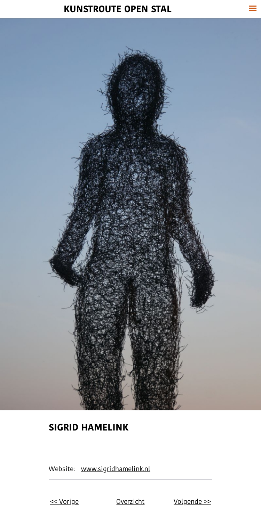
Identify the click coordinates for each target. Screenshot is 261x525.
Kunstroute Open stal (118, 8)
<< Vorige (64, 501)
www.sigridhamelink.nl (115, 469)
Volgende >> (192, 501)
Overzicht (130, 501)
